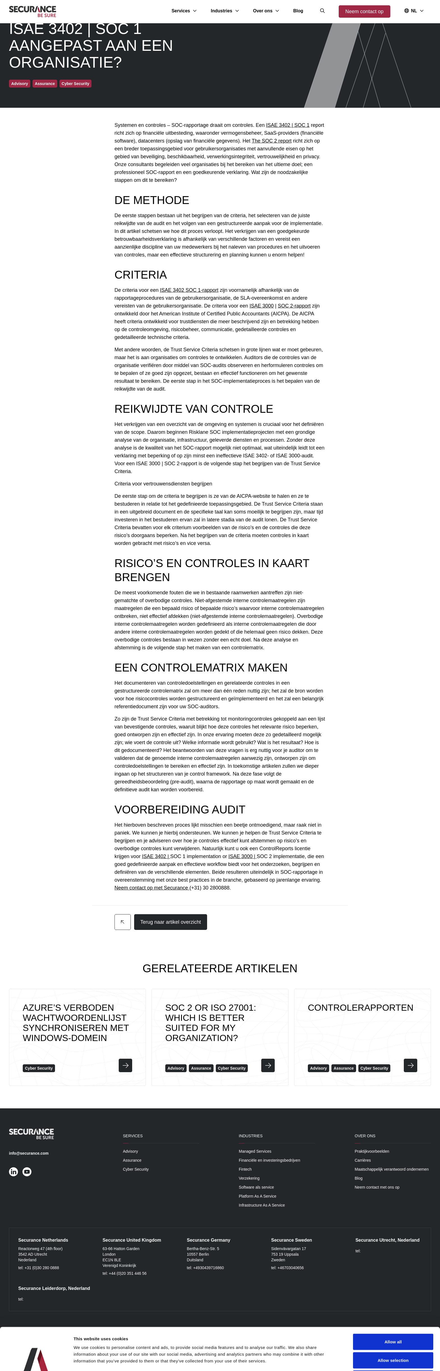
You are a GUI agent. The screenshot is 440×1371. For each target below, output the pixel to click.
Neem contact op (364, 11)
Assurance (132, 1160)
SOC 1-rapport (201, 290)
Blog (359, 1178)
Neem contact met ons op (377, 1187)
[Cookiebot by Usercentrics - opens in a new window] (36, 1360)
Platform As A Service (257, 1196)
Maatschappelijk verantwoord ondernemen (392, 1169)
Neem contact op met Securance (151, 888)
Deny (393, 1338)
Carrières (363, 1160)
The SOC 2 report (272, 141)
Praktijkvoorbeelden (372, 1151)
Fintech (245, 1169)
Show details (294, 1360)
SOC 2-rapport (294, 306)
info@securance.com (29, 1153)
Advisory (130, 1151)
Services (133, 1136)
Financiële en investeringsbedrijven (269, 1160)
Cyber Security (136, 1169)
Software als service (256, 1187)
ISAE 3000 (261, 306)
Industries (251, 1136)
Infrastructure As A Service (262, 1205)
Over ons (365, 1136)
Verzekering (249, 1178)
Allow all (393, 1301)
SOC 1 (302, 125)
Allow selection (393, 1320)
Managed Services (255, 1151)
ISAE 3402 (278, 125)
